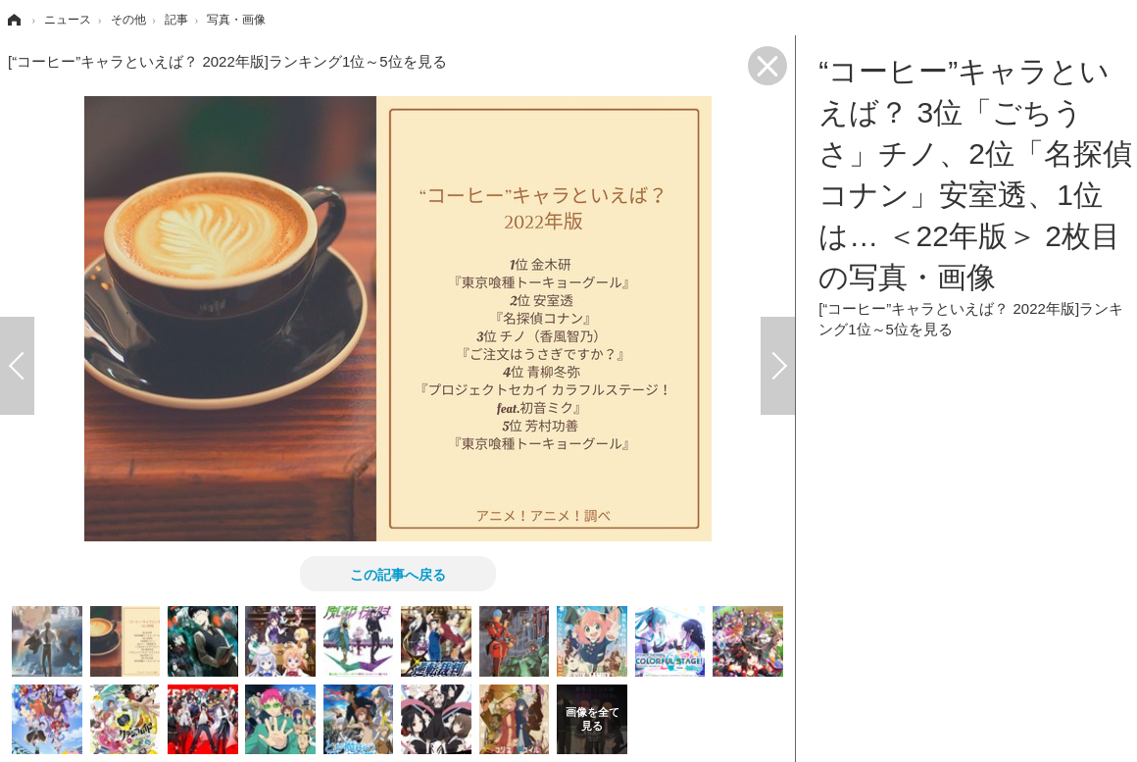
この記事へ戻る (398, 574)
